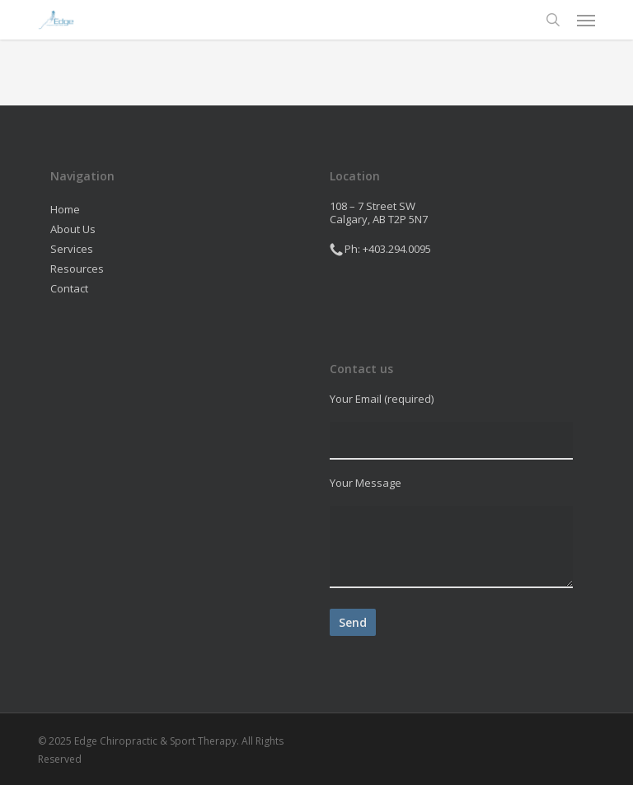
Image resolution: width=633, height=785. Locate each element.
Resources (77, 268)
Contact (69, 288)
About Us (73, 229)
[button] (586, 20)
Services (71, 248)
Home (65, 209)
